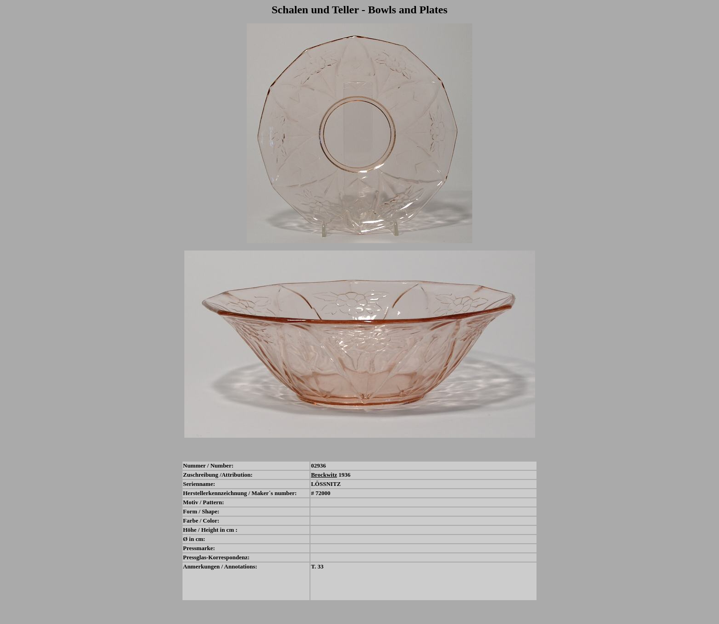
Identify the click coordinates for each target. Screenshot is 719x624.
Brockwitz (324, 474)
